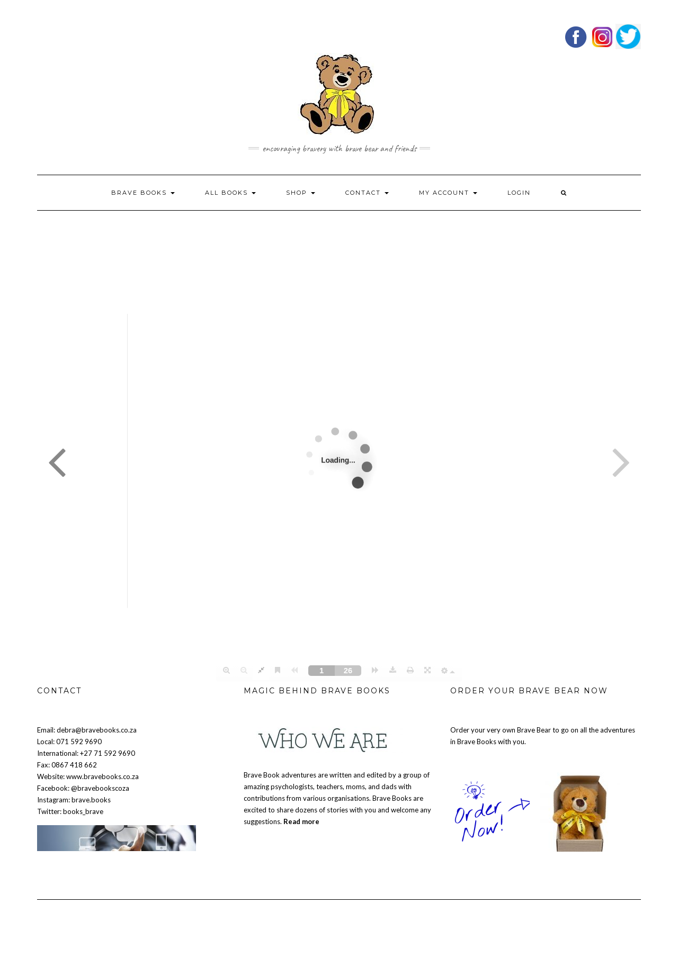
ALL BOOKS (230, 192)
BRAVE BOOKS (143, 192)
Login (519, 192)
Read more (301, 821)
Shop (300, 192)
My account (448, 192)
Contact (367, 192)
